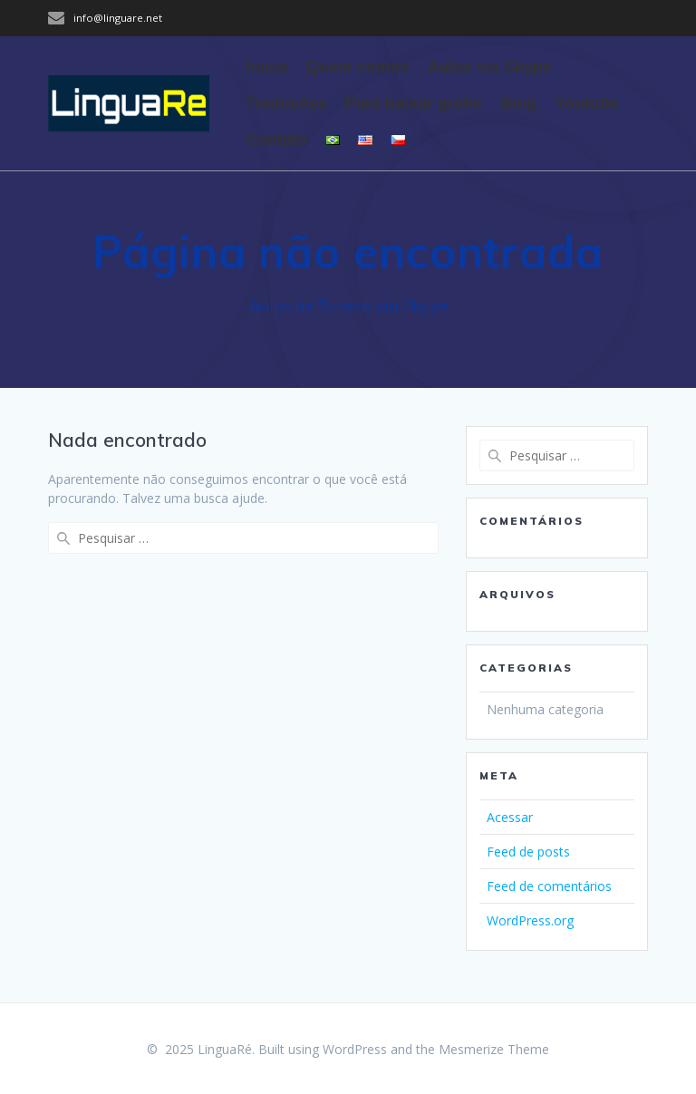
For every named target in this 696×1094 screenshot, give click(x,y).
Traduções (286, 103)
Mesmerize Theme (494, 1049)
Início (267, 67)
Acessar (510, 817)
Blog (518, 103)
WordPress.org (530, 920)
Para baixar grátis (413, 103)
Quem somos (358, 67)
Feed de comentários (549, 886)
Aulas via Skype (490, 67)
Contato (276, 140)
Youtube (587, 103)
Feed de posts (528, 851)
